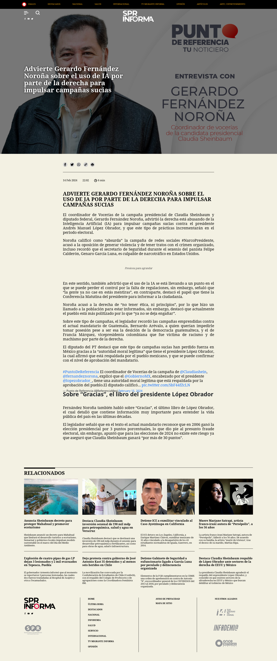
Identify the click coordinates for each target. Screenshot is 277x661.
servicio (93, 630)
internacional (97, 635)
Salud (111, 4)
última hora (96, 604)
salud (91, 625)
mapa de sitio (164, 603)
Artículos (215, 4)
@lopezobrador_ (77, 380)
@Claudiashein (193, 371)
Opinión (193, 4)
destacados (95, 609)
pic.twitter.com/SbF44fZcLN (166, 384)
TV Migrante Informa (165, 4)
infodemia (94, 620)
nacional (94, 614)
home (91, 598)
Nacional (90, 4)
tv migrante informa (101, 641)
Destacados (66, 4)
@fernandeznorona (80, 376)
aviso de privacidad (168, 599)
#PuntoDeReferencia (81, 371)
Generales (42, 4)
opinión (93, 646)
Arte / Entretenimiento (245, 4)
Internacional (134, 4)
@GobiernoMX (138, 376)
